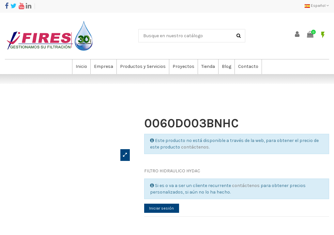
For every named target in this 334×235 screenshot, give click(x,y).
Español (317, 5)
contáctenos (195, 147)
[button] (103, 66)
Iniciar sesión (164, 209)
